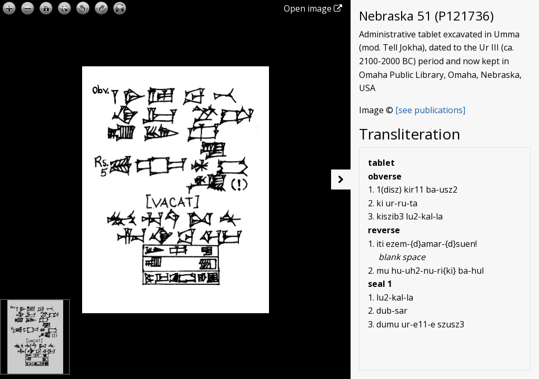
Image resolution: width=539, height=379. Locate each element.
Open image (313, 8)
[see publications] (430, 110)
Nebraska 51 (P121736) (426, 15)
